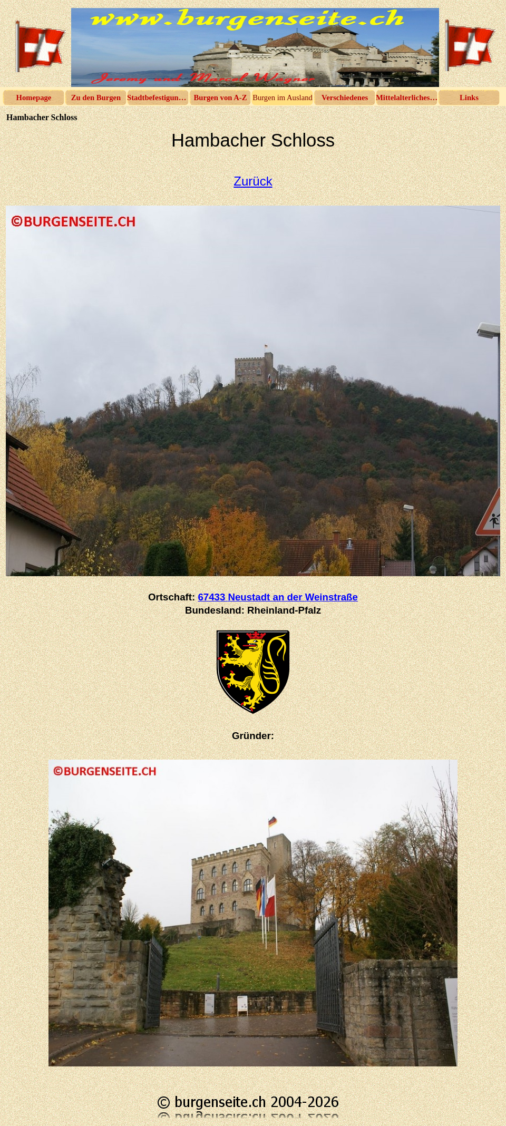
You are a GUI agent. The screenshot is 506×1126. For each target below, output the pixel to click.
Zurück (252, 181)
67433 (277, 597)
